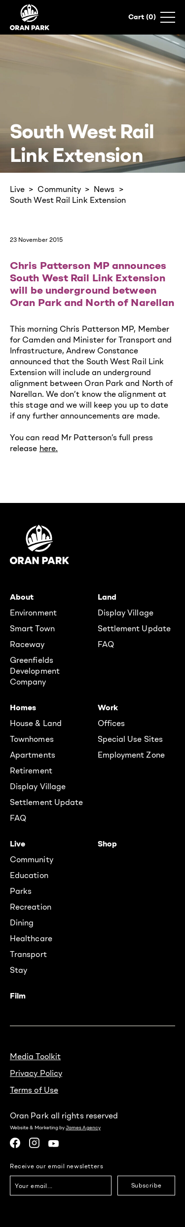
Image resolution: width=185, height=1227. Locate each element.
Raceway (27, 644)
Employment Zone (131, 755)
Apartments (32, 755)
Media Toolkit (35, 1056)
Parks (21, 891)
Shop (107, 843)
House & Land (36, 723)
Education (29, 875)
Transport (28, 954)
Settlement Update (134, 628)
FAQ (106, 644)
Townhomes (32, 739)
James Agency (83, 1127)
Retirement (31, 770)
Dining (22, 922)
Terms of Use (34, 1090)
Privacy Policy (36, 1073)
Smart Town (32, 628)
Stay (18, 970)
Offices (111, 723)
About (22, 597)
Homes (23, 707)
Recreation (30, 907)
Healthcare (31, 938)
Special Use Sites (130, 739)
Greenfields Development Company (35, 671)
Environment (33, 612)
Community (59, 189)
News (104, 189)
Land (107, 597)
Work (108, 707)
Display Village (125, 612)
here (47, 448)
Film (18, 995)
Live (17, 189)
